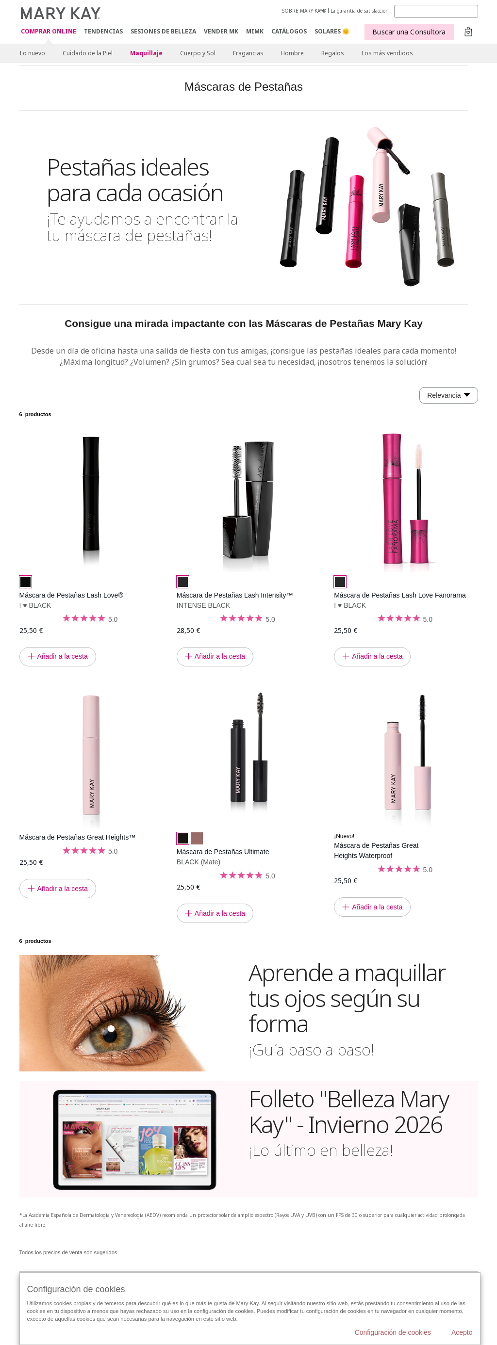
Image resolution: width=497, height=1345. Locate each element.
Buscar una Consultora (409, 31)
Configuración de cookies (393, 1332)
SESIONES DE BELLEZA (163, 31)
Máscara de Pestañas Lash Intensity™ (235, 595)
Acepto (462, 1332)
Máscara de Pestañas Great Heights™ (77, 837)
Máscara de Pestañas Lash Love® (71, 595)
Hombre (292, 53)
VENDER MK (221, 31)
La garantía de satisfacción (360, 10)
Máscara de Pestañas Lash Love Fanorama (400, 595)
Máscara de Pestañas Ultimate (223, 852)
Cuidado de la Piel (88, 53)
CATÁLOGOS (289, 31)
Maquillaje (146, 53)
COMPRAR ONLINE (48, 31)
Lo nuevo (32, 53)
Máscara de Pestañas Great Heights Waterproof (376, 850)
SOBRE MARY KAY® (304, 10)
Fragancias (248, 53)
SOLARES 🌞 (332, 31)
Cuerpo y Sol (197, 53)
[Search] (436, 11)
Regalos (332, 53)
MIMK (255, 31)
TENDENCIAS (103, 31)
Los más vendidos (387, 53)
